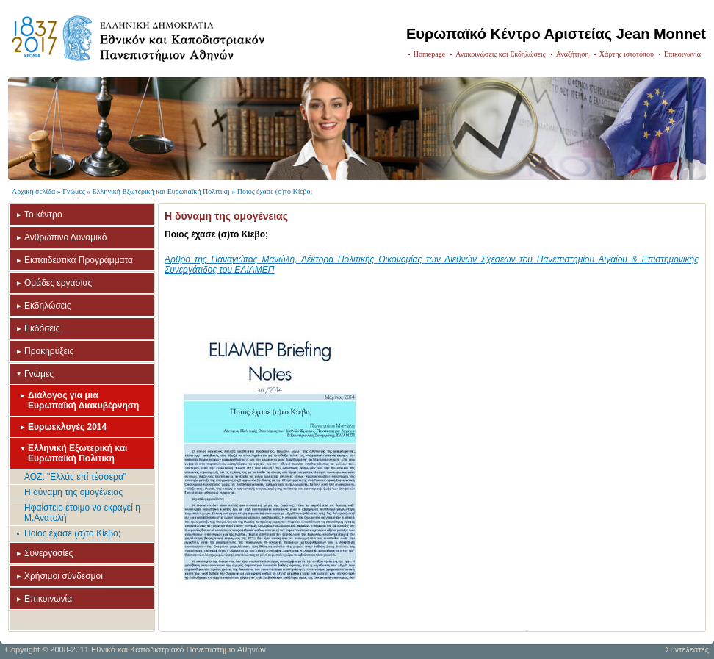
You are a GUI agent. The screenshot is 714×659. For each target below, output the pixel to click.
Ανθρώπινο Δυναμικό (65, 237)
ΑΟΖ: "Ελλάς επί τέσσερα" (75, 477)
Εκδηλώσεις (47, 305)
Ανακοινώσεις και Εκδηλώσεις (500, 54)
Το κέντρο (43, 214)
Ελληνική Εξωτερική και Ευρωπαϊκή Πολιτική (161, 191)
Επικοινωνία (682, 54)
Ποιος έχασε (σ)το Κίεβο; (72, 533)
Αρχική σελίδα (33, 191)
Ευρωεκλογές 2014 (67, 427)
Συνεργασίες (48, 553)
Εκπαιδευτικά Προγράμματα (78, 260)
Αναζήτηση (572, 54)
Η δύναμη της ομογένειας (73, 492)
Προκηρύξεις (48, 351)
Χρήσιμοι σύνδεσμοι (63, 576)
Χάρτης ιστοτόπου (626, 54)
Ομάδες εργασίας (58, 283)
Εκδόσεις (42, 328)
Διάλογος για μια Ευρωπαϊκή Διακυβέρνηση (83, 400)
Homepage (429, 54)
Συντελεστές (687, 649)
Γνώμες (73, 191)
